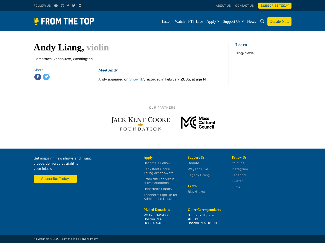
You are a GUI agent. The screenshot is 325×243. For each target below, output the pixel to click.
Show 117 (136, 79)
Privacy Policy (89, 238)
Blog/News (244, 53)
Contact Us (244, 5)
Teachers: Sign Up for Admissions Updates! (160, 197)
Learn (241, 44)
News (251, 21)
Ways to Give (198, 169)
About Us (223, 5)
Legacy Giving (199, 175)
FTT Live (195, 21)
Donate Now (279, 21)
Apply (211, 21)
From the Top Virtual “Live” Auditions (159, 181)
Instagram (240, 169)
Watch (180, 21)
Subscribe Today (275, 5)
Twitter (237, 181)
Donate (193, 163)
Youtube (238, 163)
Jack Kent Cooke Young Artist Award (159, 171)
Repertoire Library (158, 189)
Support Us (232, 21)
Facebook (239, 175)
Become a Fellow (157, 163)
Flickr (236, 187)
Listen (166, 21)
